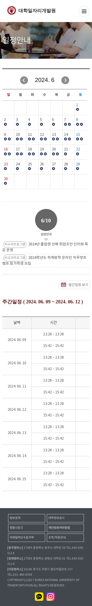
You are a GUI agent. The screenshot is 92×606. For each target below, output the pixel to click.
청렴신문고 (16, 527)
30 (6, 179)
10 (18, 135)
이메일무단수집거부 (22, 537)
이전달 (24, 80)
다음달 (65, 80)
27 (54, 164)
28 (66, 164)
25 (30, 164)
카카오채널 (39, 596)
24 (18, 164)
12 (42, 135)
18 (30, 149)
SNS (86, 40)
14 (66, 135)
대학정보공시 (56, 518)
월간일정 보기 (78, 285)
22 (78, 149)
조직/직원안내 (57, 537)
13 (54, 135)
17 (18, 149)
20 (54, 149)
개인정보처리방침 (59, 527)
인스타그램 (50, 596)
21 (66, 149)
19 (42, 149)
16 (6, 149)
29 (78, 164)
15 (78, 135)
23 (6, 164)
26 (42, 164)
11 (30, 135)
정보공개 (15, 518)
